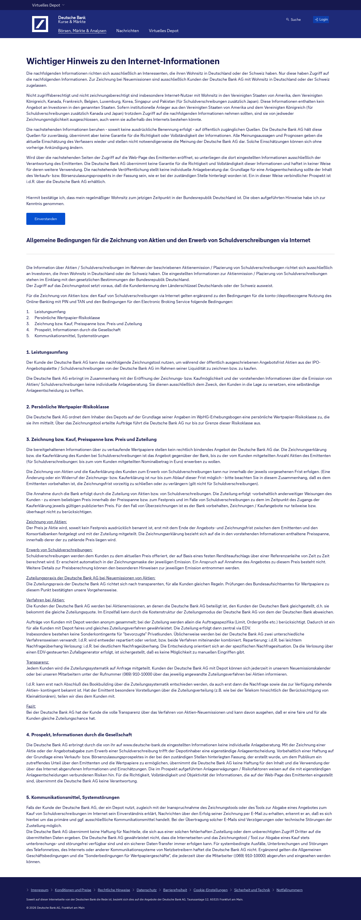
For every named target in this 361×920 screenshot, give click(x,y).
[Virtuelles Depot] (163, 30)
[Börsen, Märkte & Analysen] (82, 30)
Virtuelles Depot (46, 5)
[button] (291, 20)
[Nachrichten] (127, 30)
